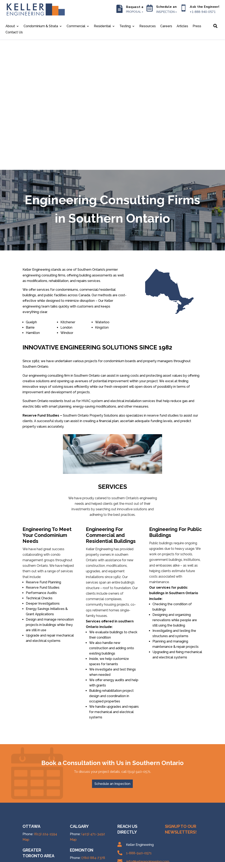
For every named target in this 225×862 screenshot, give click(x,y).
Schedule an (166, 7)
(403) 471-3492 (93, 703)
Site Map (95, 857)
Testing (125, 26)
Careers (166, 26)
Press (197, 26)
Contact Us (14, 32)
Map (26, 709)
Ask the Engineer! (204, 7)
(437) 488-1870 (46, 733)
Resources (147, 26)
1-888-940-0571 (139, 723)
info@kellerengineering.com (147, 731)
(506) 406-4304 (93, 823)
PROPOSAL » (134, 12)
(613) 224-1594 (45, 703)
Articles (182, 26)
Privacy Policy (75, 857)
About (10, 26)
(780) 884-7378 (93, 727)
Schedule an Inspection (112, 653)
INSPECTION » (166, 12)
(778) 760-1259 (93, 787)
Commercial (76, 26)
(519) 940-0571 (45, 768)
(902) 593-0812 (93, 805)
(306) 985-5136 (93, 751)
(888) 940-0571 (46, 810)
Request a (134, 7)
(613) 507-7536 (45, 792)
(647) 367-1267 (45, 739)
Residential (102, 26)
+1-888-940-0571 (203, 12)
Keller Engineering (48, 857)
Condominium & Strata (41, 26)
